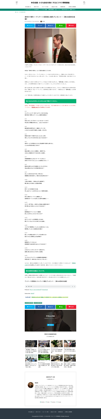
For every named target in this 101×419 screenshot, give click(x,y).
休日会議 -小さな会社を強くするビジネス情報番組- (50, 3)
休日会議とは (28, 6)
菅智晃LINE (35, 107)
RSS (32, 293)
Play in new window (35, 289)
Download (45, 289)
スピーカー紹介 (45, 6)
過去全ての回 (54, 6)
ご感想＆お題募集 (72, 6)
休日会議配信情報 (29, 302)
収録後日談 (62, 6)
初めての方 (36, 6)
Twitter (51, 324)
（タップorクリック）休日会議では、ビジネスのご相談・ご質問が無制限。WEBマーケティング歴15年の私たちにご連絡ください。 (51, 9)
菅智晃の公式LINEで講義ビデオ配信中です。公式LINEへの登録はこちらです (49, 297)
